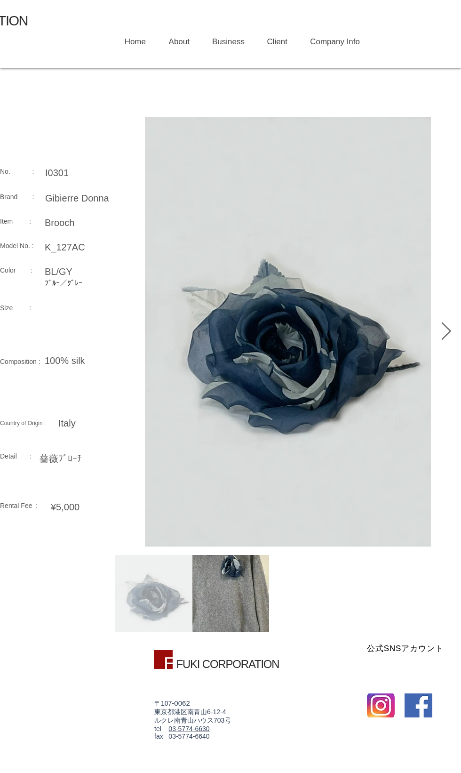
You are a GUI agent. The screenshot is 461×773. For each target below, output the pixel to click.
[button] (224, 41)
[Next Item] (446, 331)
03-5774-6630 (188, 729)
